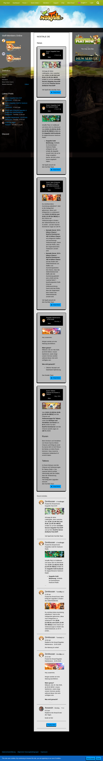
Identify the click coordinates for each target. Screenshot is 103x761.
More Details (91, 758)
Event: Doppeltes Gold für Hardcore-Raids (53, 106)
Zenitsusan (8, 100)
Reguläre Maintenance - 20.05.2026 (16, 117)
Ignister (8, 40)
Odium (8, 53)
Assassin (8, 124)
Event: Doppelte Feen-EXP (13, 98)
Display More (51, 724)
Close (98, 758)
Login (91, 3)
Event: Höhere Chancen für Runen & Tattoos (53, 392)
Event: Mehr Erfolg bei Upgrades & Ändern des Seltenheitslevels (53, 184)
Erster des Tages (10, 122)
